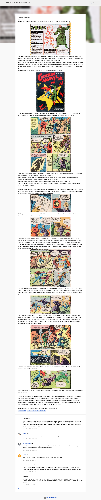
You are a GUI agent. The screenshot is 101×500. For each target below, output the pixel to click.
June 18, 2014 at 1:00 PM (29, 460)
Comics (29, 410)
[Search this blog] (91, 3)
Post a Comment (22, 489)
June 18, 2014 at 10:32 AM (30, 428)
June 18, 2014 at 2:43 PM (29, 471)
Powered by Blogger (50, 497)
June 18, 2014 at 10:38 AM (30, 438)
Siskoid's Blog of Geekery (17, 3)
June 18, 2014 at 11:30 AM (30, 450)
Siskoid (24, 433)
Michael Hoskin (27, 443)
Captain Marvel (22, 410)
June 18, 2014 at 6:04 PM (29, 485)
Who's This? (42, 410)
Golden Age (35, 410)
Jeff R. (24, 455)
